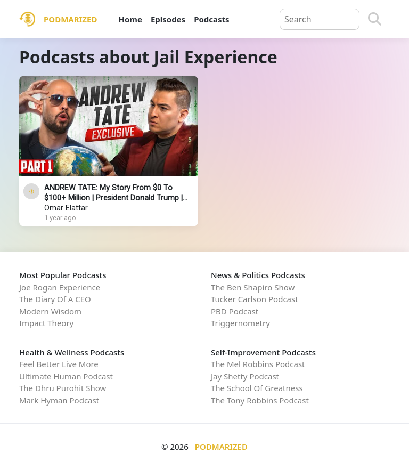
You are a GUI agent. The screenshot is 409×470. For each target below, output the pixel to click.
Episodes (168, 19)
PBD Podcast (234, 311)
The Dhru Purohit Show (62, 388)
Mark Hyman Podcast (59, 400)
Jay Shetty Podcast (245, 376)
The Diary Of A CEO (55, 299)
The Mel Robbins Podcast (258, 364)
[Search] (374, 19)
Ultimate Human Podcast (66, 376)
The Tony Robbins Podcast (260, 400)
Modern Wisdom (50, 311)
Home (130, 19)
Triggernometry (240, 323)
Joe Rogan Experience (59, 287)
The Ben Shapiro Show (253, 287)
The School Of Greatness (257, 388)
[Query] (319, 19)
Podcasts (211, 19)
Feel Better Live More (59, 364)
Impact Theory (46, 323)
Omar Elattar (66, 208)
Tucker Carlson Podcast (254, 299)
